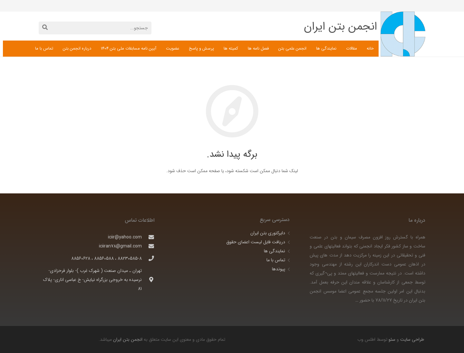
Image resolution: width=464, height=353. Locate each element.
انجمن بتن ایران (127, 339)
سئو (392, 339)
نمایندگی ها (274, 251)
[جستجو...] (95, 28)
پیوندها (278, 269)
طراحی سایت (411, 339)
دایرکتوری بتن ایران (267, 233)
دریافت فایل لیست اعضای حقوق (255, 242)
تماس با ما (275, 260)
